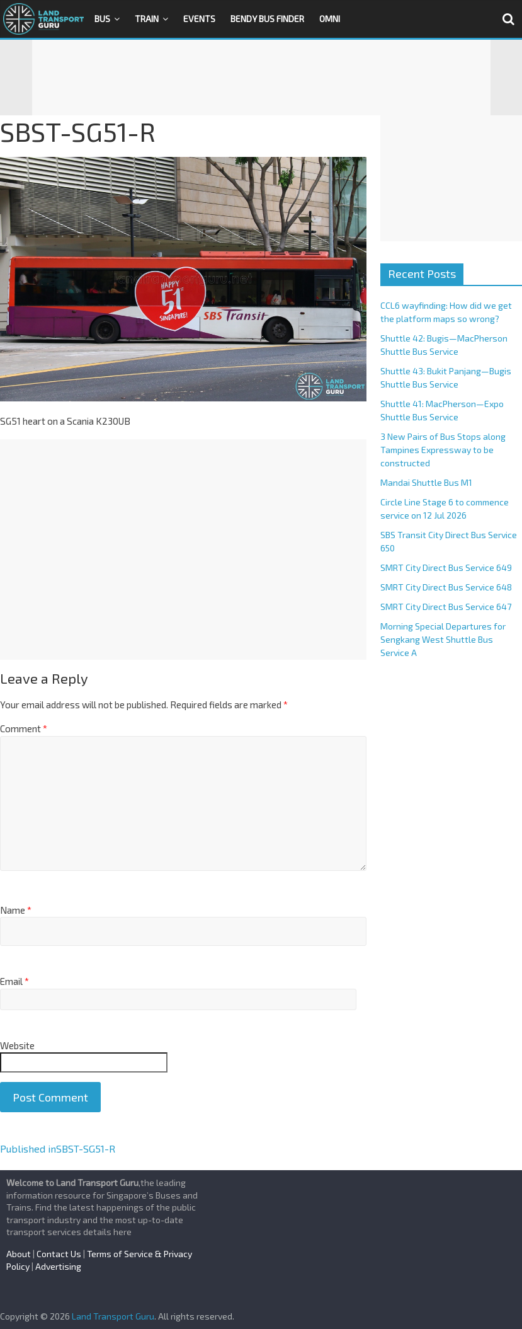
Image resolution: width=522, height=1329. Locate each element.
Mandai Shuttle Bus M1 (426, 482)
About (18, 1253)
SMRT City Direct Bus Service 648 (446, 587)
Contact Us (59, 1253)
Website (17, 1045)
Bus (102, 18)
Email (14, 981)
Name (15, 910)
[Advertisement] (261, 77)
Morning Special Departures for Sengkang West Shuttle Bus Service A (443, 639)
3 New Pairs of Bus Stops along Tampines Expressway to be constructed (443, 449)
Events (199, 18)
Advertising (58, 1266)
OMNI (329, 18)
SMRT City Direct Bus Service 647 (445, 606)
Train (147, 18)
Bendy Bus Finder (267, 18)
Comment (23, 728)
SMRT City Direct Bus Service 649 (446, 567)
